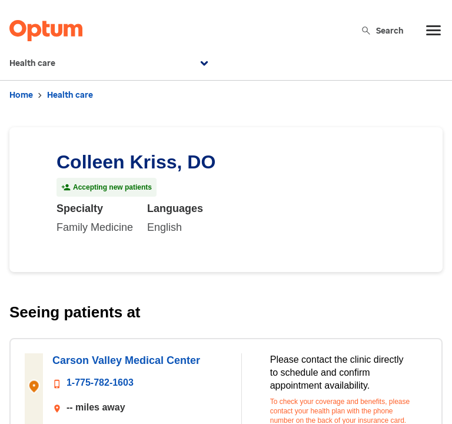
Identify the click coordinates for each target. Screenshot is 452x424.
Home (21, 95)
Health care (110, 64)
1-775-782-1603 (100, 382)
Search (382, 30)
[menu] (434, 31)
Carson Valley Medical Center (126, 360)
